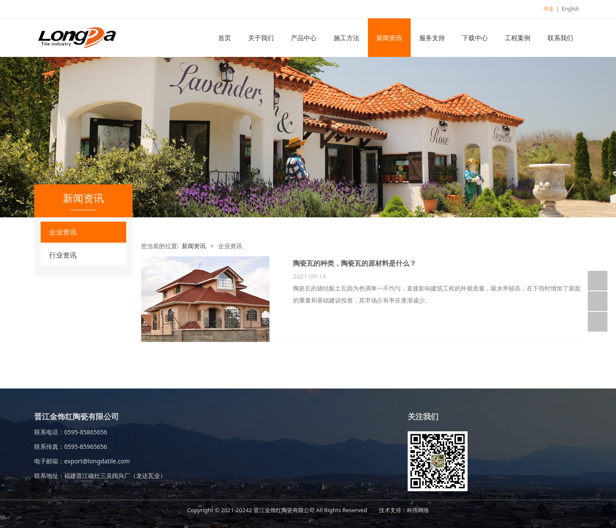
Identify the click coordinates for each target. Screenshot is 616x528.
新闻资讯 (389, 37)
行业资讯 (63, 255)
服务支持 (432, 37)
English (570, 8)
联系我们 (560, 37)
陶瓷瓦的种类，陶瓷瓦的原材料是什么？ (354, 263)
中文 (549, 8)
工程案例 (517, 37)
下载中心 (475, 37)
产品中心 (304, 37)
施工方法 (346, 37)
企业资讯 (63, 232)
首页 (224, 37)
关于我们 (261, 37)
